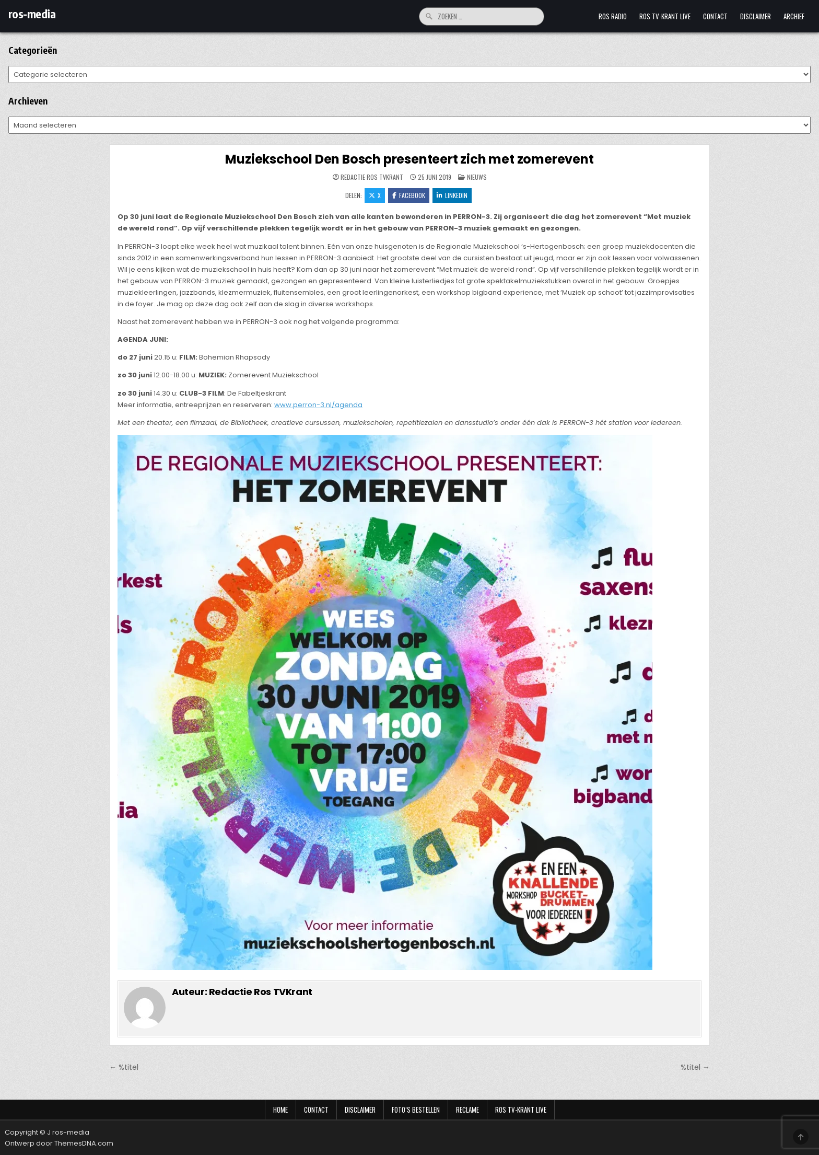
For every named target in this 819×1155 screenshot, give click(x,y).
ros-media (32, 13)
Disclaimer (755, 16)
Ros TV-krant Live (665, 16)
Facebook (408, 195)
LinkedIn (452, 195)
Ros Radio (613, 16)
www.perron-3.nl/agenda (318, 405)
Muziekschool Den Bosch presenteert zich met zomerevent (409, 159)
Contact (715, 16)
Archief (793, 16)
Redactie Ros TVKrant (372, 177)
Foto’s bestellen (416, 1109)
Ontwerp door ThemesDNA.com (59, 1143)
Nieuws (477, 176)
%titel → (695, 1067)
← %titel (123, 1067)
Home (280, 1109)
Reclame (467, 1109)
